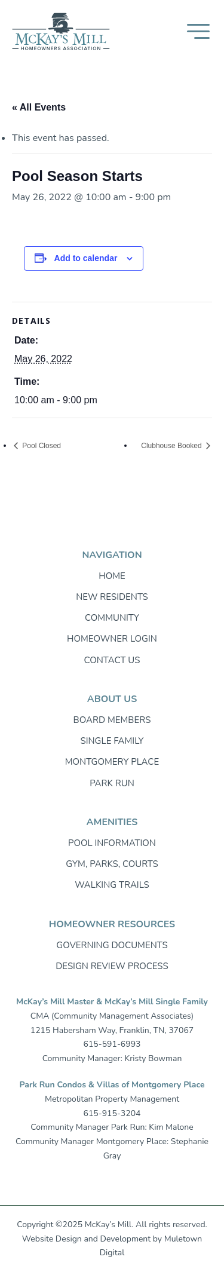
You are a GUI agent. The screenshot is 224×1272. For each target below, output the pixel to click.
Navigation (112, 555)
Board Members (112, 720)
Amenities (112, 822)
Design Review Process (112, 966)
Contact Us (112, 660)
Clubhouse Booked (172, 446)
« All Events (39, 107)
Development (125, 1239)
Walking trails (112, 885)
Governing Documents (111, 945)
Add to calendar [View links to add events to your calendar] (86, 258)
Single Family (111, 741)
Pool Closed (40, 446)
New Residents (112, 597)
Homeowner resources (112, 924)
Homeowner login (112, 639)
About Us (112, 699)
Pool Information (112, 843)
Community (112, 618)
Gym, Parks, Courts (112, 864)
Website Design (52, 1239)
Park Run (112, 783)
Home (112, 576)
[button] (198, 31)
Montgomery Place (112, 762)
